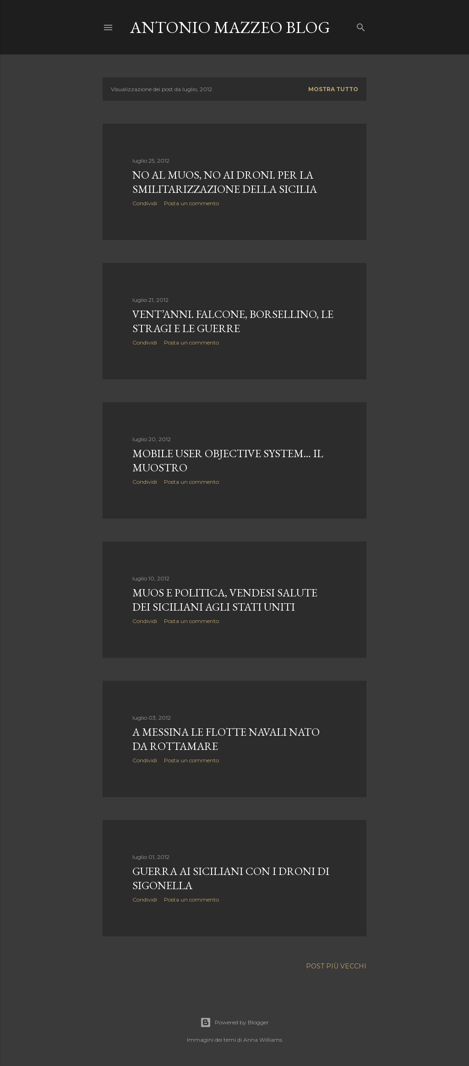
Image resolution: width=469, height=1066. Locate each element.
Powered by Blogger (234, 1022)
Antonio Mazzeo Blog (230, 27)
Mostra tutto (333, 89)
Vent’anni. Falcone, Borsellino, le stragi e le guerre (232, 321)
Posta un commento (191, 203)
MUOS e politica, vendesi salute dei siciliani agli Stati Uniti (224, 599)
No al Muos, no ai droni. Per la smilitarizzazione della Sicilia (224, 182)
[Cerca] (360, 25)
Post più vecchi (336, 966)
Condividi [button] (144, 203)
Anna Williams (262, 1039)
